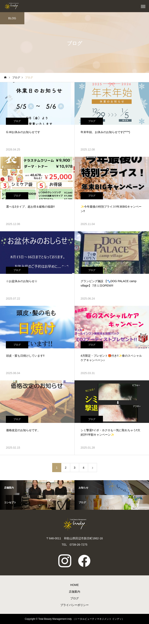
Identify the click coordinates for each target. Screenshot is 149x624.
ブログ (17, 121)
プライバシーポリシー (74, 605)
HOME (74, 585)
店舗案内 (74, 591)
